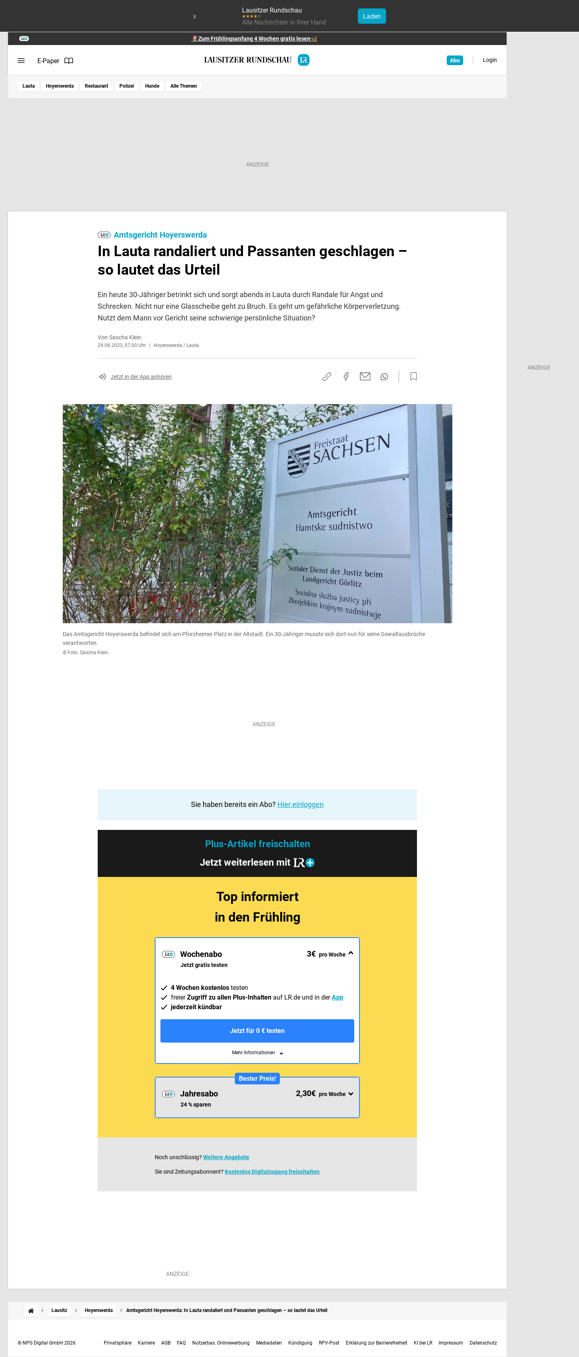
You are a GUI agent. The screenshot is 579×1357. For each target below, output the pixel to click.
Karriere (146, 1343)
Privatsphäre (117, 1343)
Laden (372, 16)
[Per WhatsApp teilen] (384, 377)
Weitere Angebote (226, 1157)
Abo (455, 60)
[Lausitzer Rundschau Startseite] (257, 60)
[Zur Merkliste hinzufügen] (411, 377)
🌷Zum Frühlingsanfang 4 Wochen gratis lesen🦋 (254, 38)
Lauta (29, 86)
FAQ (181, 1343)
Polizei (126, 86)
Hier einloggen (300, 804)
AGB (165, 1343)
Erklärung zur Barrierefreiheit (376, 1343)
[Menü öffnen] (21, 61)
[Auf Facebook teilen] (346, 376)
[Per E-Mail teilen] (365, 376)
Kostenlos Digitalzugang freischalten (272, 1171)
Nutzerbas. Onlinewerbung (221, 1343)
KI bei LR (423, 1343)
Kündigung (300, 1343)
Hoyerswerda (60, 86)
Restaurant (96, 86)
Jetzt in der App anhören (141, 377)
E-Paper (55, 61)
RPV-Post (329, 1343)
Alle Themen (183, 86)
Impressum (451, 1343)
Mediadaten (269, 1343)
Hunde (152, 86)
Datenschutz (483, 1343)
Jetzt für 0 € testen (257, 1031)
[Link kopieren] (327, 377)
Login (490, 60)
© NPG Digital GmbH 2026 (47, 1343)
